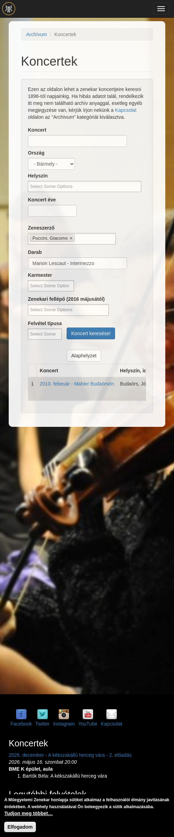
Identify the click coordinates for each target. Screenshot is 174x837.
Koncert (37, 130)
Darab (35, 252)
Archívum (36, 34)
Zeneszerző (41, 228)
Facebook (21, 724)
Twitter (42, 724)
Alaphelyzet (83, 355)
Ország (36, 153)
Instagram (64, 724)
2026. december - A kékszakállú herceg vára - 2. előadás (70, 755)
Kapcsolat (125, 110)
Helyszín (38, 176)
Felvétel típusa (45, 323)
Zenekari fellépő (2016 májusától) (66, 299)
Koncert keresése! (91, 333)
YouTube (87, 724)
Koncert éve (42, 199)
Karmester (40, 275)
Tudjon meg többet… (28, 813)
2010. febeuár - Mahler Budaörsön (77, 384)
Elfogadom (19, 827)
